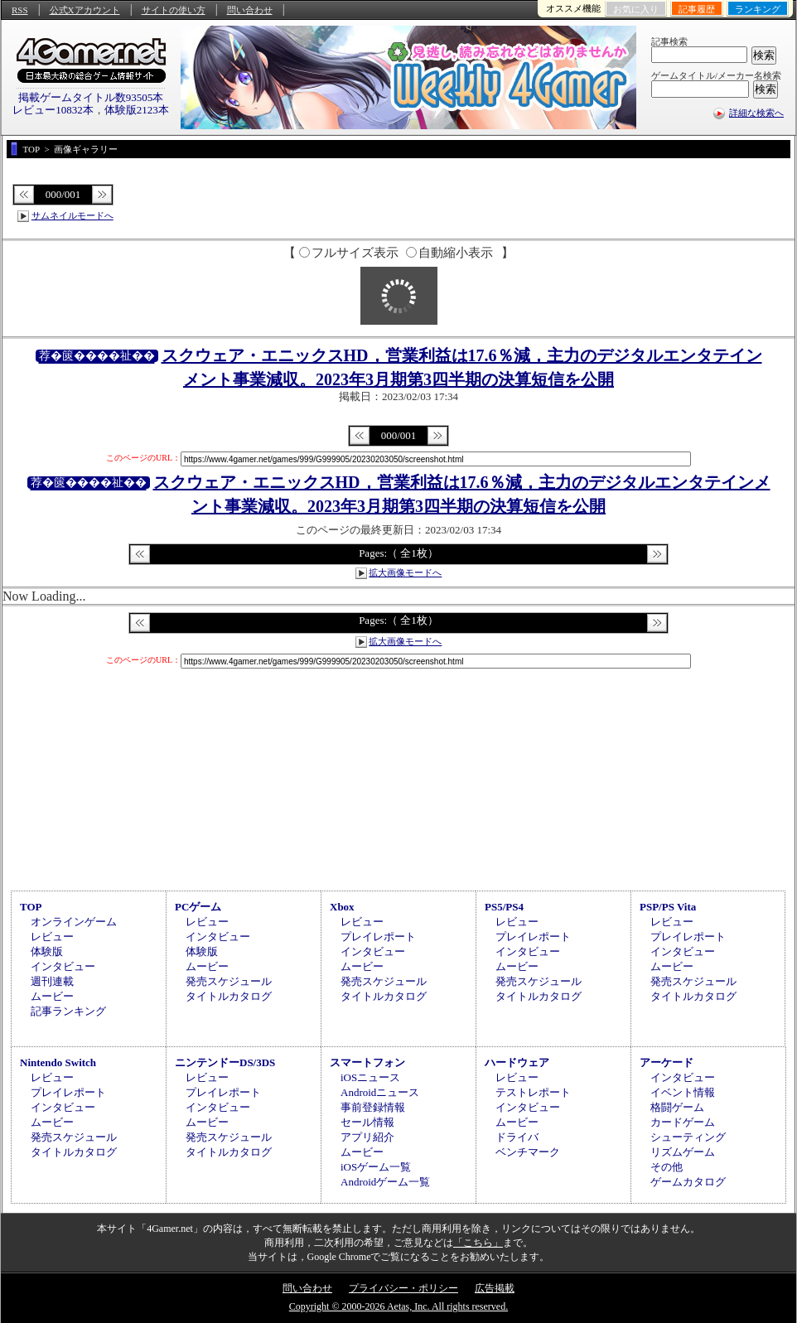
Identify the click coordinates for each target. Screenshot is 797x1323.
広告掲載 (494, 1288)
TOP (31, 907)
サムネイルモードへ (72, 215)
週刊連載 (52, 981)
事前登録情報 (373, 1107)
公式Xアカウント (85, 10)
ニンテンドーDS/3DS (225, 1062)
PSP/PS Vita (668, 907)
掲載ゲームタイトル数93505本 (91, 97)
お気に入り (636, 9)
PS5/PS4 (504, 907)
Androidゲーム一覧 (385, 1182)
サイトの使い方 (173, 10)
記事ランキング (68, 1011)
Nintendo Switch (58, 1062)
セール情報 (367, 1122)
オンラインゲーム (74, 921)
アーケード (666, 1062)
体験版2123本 (136, 110)
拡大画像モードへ (405, 572)
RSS (20, 10)
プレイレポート (378, 936)
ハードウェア (517, 1062)
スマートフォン (367, 1062)
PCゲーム (198, 907)
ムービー (52, 996)
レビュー (52, 936)
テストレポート (533, 1092)
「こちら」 (478, 1242)
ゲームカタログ (688, 1182)
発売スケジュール (229, 981)
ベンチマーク (527, 1152)
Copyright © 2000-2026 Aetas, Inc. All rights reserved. (398, 1306)
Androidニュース (380, 1092)
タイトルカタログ (229, 996)
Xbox (342, 907)
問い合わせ (250, 10)
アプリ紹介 (367, 1137)
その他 (666, 1167)
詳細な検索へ (756, 113)
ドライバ (517, 1137)
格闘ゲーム (677, 1107)
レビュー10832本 (53, 110)
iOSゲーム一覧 (376, 1167)
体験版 (47, 951)
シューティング (688, 1137)
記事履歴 (697, 9)
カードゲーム (682, 1122)
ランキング (757, 9)
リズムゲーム (682, 1152)
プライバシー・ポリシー (403, 1288)
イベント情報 (682, 1092)
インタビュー (63, 966)
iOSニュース (370, 1077)
